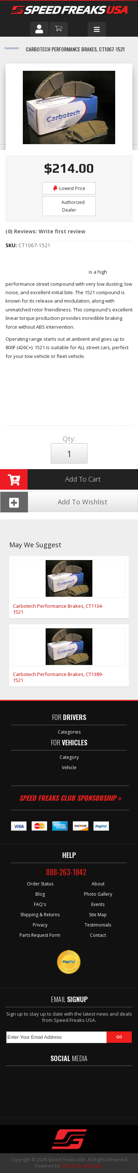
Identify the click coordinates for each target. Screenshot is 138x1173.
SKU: (12, 245)
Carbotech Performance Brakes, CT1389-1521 (58, 677)
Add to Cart (50, 479)
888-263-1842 (66, 871)
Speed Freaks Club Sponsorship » (70, 798)
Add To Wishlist (53, 502)
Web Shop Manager (81, 1166)
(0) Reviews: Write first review (45, 231)
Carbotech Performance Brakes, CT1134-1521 (58, 609)
